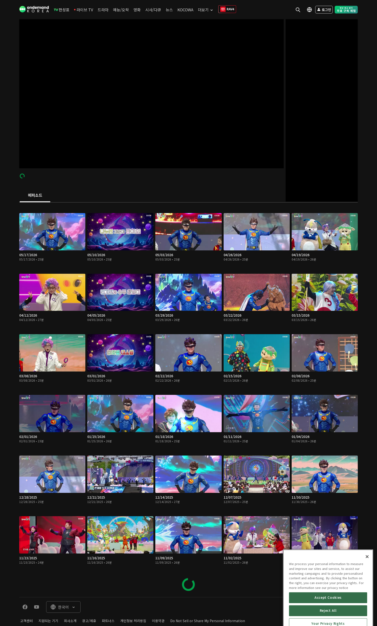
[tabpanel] (188, 399)
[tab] (35, 195)
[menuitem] (61, 9)
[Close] (367, 584)
